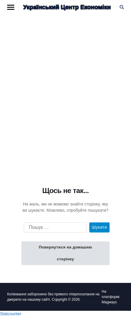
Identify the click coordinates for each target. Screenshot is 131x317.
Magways (109, 302)
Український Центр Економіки (67, 7)
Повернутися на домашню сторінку (65, 253)
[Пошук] (122, 7)
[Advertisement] (65, 91)
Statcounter (10, 313)
